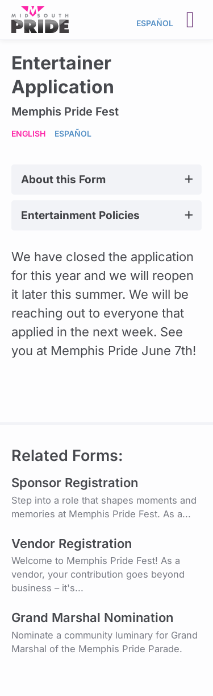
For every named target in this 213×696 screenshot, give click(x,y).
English (28, 133)
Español (154, 23)
